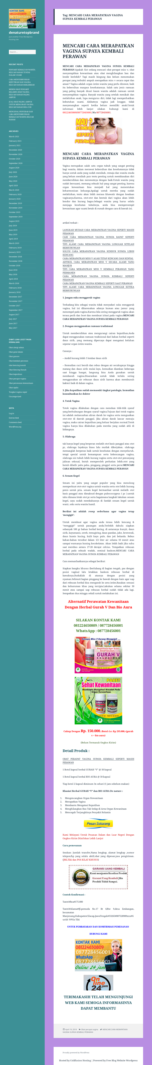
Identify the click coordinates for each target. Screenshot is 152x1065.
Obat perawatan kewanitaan (21, 383)
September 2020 (15, 163)
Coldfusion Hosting (80, 1060)
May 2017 (13, 328)
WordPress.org (15, 427)
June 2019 (13, 230)
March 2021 (14, 136)
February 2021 (15, 141)
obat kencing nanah (17, 365)
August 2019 (14, 221)
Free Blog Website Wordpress (122, 1060)
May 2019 (13, 234)
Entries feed (14, 418)
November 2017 (15, 301)
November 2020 (15, 154)
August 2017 (14, 314)
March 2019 (14, 243)
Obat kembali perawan (18, 361)
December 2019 (15, 203)
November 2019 (15, 208)
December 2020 (15, 150)
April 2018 (13, 279)
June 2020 (13, 176)
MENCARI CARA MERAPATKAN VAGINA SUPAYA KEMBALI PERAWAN (98, 50)
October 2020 (14, 159)
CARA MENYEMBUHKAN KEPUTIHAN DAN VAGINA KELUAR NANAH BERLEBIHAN (22, 82)
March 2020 (14, 190)
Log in (11, 413)
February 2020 (15, 194)
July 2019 (13, 225)
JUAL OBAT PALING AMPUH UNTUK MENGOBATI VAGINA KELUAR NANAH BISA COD (21, 104)
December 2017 (15, 296)
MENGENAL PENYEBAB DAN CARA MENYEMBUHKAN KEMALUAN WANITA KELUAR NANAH (21, 115)
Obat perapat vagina (17, 378)
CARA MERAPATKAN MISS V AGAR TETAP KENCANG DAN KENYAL (98, 258)
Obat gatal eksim (16, 352)
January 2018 (14, 292)
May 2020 (13, 181)
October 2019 (14, 212)
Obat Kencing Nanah (17, 370)
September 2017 (15, 310)
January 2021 (14, 145)
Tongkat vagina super (18, 392)
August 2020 (14, 167)
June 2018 (13, 270)
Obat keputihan (15, 374)
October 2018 (14, 265)
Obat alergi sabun (16, 347)
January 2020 (14, 199)
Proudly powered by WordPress (76, 1052)
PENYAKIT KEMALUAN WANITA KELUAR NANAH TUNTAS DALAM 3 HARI (22, 72)
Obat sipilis (13, 387)
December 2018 (15, 256)
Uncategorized (15, 396)
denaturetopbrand (24, 32)
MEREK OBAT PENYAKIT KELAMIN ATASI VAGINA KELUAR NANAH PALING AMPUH (19, 93)
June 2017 (13, 323)
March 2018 (14, 283)
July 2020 (13, 172)
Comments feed (15, 422)
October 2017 (14, 305)
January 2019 (14, 252)
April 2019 (13, 239)
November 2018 (15, 261)
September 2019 (15, 216)
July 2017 (13, 319)
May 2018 (13, 274)
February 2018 (15, 288)
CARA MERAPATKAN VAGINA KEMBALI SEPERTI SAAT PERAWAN (98, 283)
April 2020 (13, 185)
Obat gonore (14, 356)
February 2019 (15, 247)
